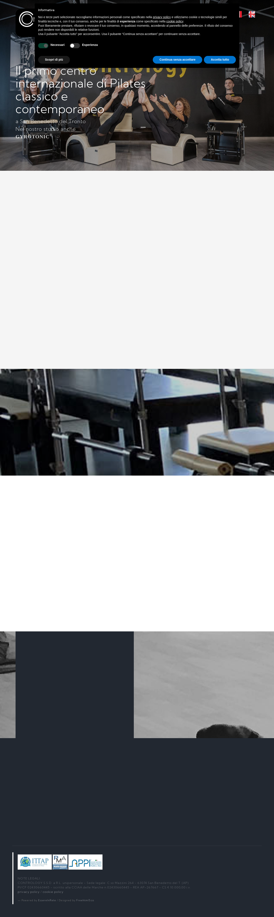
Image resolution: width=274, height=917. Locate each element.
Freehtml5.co (85, 900)
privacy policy (29, 892)
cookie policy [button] (174, 21)
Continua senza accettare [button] (178, 59)
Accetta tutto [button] (220, 59)
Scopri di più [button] (54, 59)
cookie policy (53, 892)
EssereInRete (47, 900)
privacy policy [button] (162, 17)
